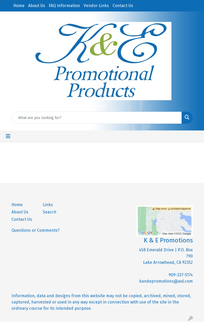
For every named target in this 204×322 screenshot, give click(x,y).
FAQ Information (64, 5)
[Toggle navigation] (8, 136)
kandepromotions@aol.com (166, 281)
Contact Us (123, 5)
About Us (36, 5)
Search (49, 212)
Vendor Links (96, 5)
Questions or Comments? (35, 230)
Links (48, 204)
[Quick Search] (96, 118)
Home (18, 5)
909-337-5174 (181, 274)
